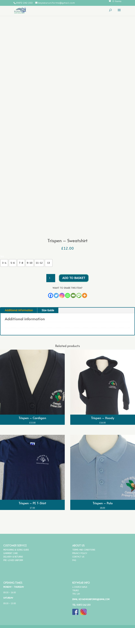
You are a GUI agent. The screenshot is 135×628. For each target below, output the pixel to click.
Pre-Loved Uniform (13, 560)
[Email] (73, 295)
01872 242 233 (84, 605)
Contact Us (78, 557)
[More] (84, 295)
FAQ (74, 560)
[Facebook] (50, 295)
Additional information (19, 310)
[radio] (4, 263)
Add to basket (73, 278)
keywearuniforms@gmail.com (94, 599)
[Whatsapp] (67, 295)
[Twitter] (56, 295)
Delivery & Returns (13, 557)
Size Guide (48, 310)
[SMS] (78, 295)
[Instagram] (61, 295)
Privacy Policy (79, 553)
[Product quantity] (50, 278)
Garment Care (10, 553)
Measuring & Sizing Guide (16, 550)
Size (2, 256)
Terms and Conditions (83, 550)
